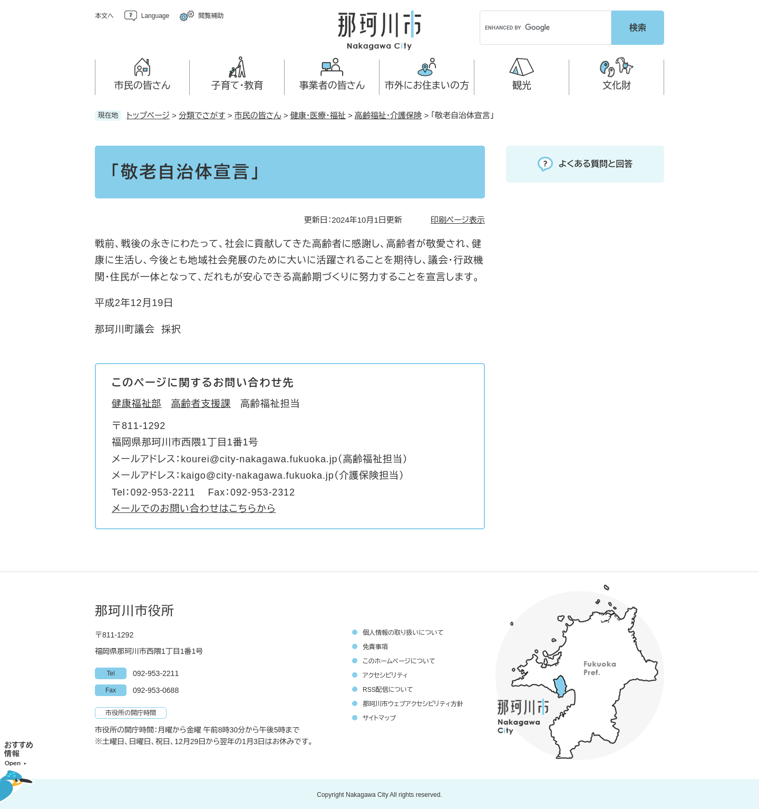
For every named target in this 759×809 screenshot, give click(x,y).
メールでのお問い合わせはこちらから (194, 507)
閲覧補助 (210, 16)
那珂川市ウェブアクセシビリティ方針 (413, 702)
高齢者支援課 (201, 402)
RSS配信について (388, 688)
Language (155, 16)
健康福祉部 (137, 402)
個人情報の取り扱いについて (403, 631)
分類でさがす (202, 113)
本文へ (104, 16)
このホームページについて (399, 659)
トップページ (148, 113)
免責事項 (375, 645)
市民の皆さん (258, 113)
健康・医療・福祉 (318, 113)
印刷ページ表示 (458, 218)
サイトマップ (379, 716)
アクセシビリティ (385, 674)
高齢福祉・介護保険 (388, 113)
